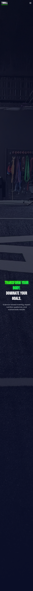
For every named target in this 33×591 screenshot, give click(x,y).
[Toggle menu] (30, 3)
